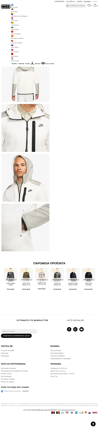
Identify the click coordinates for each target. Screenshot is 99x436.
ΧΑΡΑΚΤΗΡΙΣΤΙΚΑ (72, 68)
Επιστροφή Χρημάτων (57, 374)
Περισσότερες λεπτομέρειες (64, 62)
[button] (75, 5)
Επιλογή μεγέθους (55, 33)
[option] (49, 11)
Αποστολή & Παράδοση (57, 377)
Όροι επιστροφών (6, 397)
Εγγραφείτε (87, 1)
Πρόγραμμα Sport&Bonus (58, 389)
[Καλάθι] (95, 6)
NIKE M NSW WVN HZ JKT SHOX (73, 303)
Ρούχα (21, 15)
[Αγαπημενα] (89, 6)
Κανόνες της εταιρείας (7, 402)
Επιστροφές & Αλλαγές (8, 400)
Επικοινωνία (4, 374)
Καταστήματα (5, 377)
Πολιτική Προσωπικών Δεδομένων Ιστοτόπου (14, 392)
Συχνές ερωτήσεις (55, 371)
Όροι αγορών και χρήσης (8, 389)
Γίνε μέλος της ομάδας (7, 371)
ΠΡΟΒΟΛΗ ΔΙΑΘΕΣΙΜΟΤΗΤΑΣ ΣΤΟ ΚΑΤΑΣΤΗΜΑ (72, 74)
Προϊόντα (15, 15)
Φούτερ (26, 15)
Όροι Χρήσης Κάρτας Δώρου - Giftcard (62, 394)
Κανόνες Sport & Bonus (58, 392)
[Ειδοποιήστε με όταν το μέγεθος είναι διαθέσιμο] (53, 36)
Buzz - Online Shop (6, 15)
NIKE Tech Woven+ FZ (26, 302)
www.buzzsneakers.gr (35, 430)
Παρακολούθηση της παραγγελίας (60, 379)
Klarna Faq (54, 397)
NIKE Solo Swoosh (88, 302)
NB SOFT (54, 430)
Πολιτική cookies (6, 394)
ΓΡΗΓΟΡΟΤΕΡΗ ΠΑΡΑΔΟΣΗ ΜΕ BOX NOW (44, 10)
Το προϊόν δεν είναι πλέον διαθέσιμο (71, 47)
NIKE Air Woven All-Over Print (57, 303)
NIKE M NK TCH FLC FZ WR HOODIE (41, 303)
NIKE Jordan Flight (10, 302)
